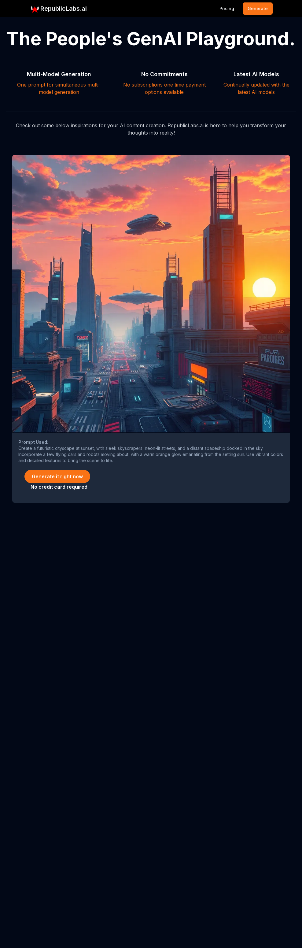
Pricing (226, 8)
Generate (258, 8)
